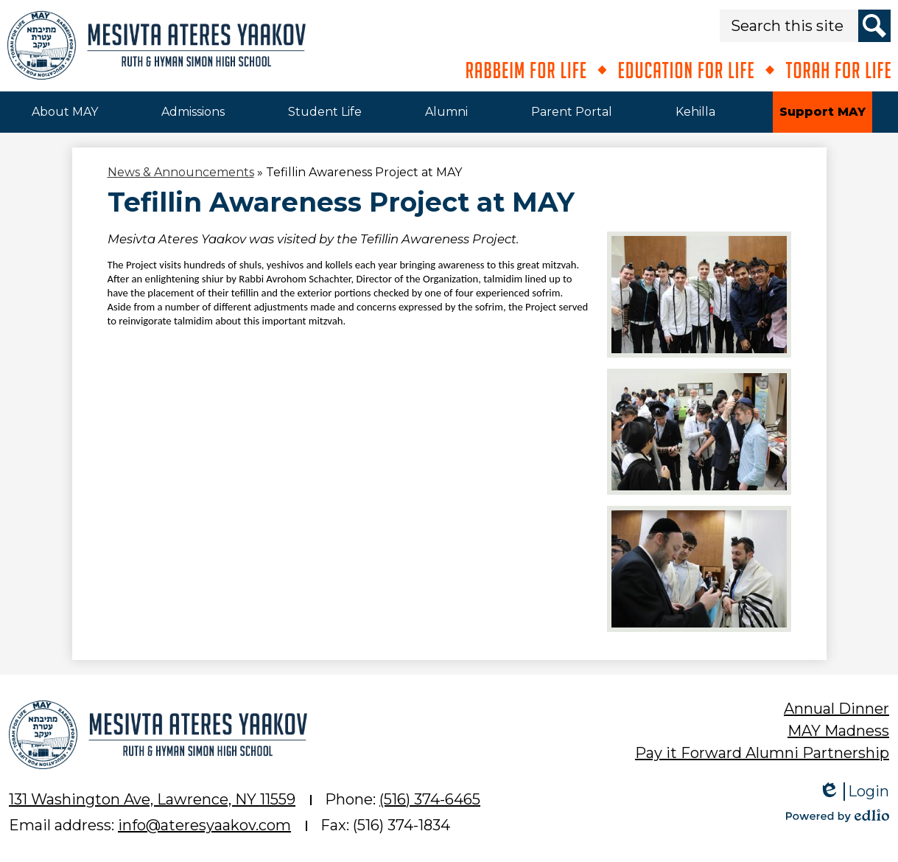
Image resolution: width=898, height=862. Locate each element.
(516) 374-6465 (429, 799)
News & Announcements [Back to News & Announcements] (181, 172)
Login (853, 791)
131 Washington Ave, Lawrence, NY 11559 (152, 799)
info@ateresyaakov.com (204, 825)
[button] (65, 112)
